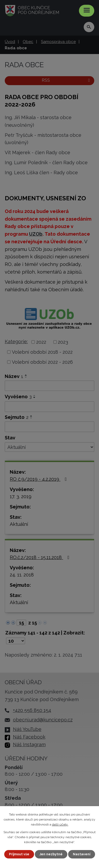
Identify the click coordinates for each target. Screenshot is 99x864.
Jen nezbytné (51, 854)
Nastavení (81, 854)
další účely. (60, 824)
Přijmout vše (19, 854)
